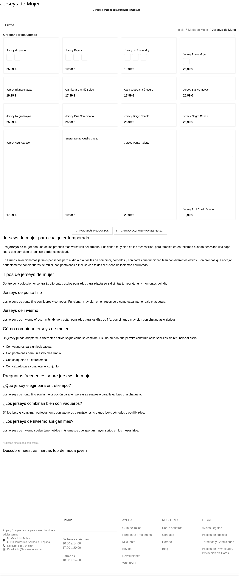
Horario (167, 536)
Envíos (126, 543)
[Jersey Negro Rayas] (30, 103)
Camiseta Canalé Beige (80, 85)
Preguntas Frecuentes (137, 529)
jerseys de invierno (20, 314)
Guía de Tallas (131, 522)
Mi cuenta (128, 536)
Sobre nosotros (172, 522)
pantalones (67, 259)
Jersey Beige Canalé (138, 112)
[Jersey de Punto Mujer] (149, 42)
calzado (17, 361)
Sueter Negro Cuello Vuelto (83, 134)
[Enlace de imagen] (17, 450)
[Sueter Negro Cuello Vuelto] (90, 128)
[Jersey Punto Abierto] (149, 130)
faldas (98, 259)
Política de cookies (214, 529)
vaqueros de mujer (40, 259)
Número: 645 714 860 (19, 540)
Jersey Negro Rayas (19, 112)
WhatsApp (129, 557)
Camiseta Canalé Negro (140, 85)
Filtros (9, 25)
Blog (165, 543)
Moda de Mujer (198, 29)
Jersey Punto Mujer (196, 50)
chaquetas (19, 354)
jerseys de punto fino (22, 296)
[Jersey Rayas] (90, 42)
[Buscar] (3, 4)
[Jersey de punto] (30, 42)
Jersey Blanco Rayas (20, 85)
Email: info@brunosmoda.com (24, 544)
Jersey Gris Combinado (80, 112)
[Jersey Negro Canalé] (208, 103)
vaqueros (18, 341)
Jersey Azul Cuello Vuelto (200, 205)
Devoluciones (131, 550)
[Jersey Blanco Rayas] (30, 77)
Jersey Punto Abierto (138, 138)
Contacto (168, 529)
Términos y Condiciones (218, 536)
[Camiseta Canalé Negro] (149, 77)
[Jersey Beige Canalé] (149, 103)
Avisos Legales (212, 522)
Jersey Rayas (74, 50)
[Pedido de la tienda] (119, 35)
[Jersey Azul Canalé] (30, 130)
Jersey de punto (16, 50)
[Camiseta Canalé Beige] (90, 77)
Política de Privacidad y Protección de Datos (217, 545)
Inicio (180, 29)
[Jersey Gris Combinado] (90, 103)
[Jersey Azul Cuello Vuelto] (208, 163)
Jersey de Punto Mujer (139, 50)
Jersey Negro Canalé (198, 112)
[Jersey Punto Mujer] (208, 42)
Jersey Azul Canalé (18, 138)
